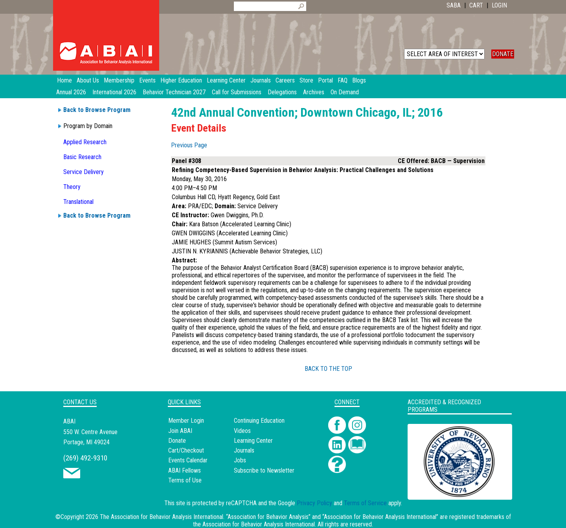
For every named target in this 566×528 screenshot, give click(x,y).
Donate (177, 440)
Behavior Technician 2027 (174, 92)
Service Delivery (83, 172)
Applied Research (85, 142)
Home (64, 80)
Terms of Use (185, 480)
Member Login (186, 420)
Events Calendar (188, 460)
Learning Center (253, 440)
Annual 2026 (71, 92)
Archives (313, 92)
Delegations (282, 92)
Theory (72, 187)
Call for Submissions (236, 92)
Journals (244, 450)
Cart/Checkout (186, 450)
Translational (78, 201)
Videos (242, 430)
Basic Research (82, 157)
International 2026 (114, 92)
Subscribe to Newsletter (264, 470)
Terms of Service (365, 503)
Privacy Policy (314, 503)
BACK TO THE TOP (328, 368)
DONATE (502, 54)
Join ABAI (180, 430)
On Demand (345, 92)
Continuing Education (259, 420)
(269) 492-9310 (85, 457)
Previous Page (189, 145)
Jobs (240, 460)
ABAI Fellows (184, 470)
